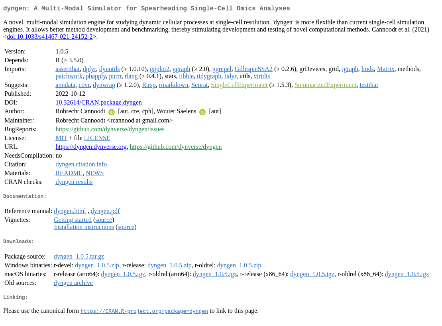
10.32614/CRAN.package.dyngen (98, 104)
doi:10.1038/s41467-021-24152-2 (50, 38)
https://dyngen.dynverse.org (90, 148)
